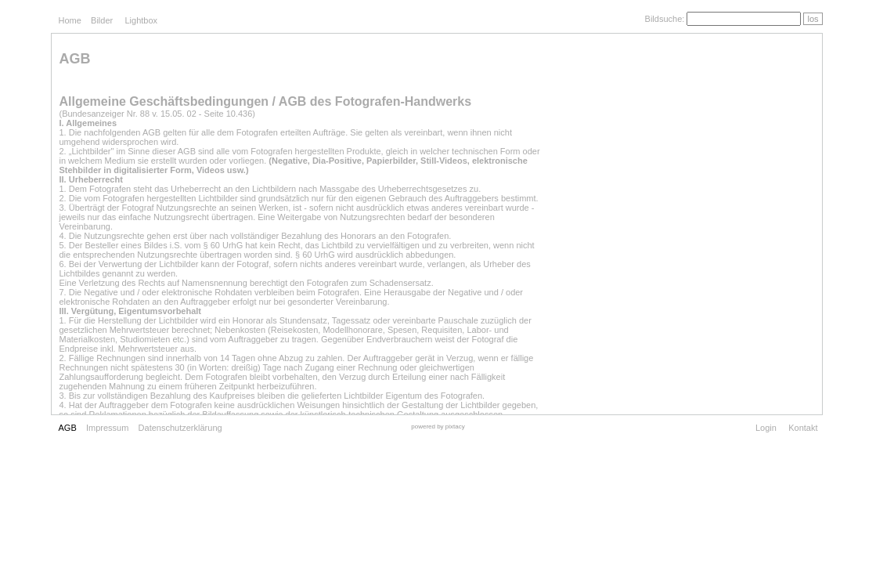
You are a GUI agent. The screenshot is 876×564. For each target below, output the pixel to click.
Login (766, 427)
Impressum (107, 427)
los (812, 19)
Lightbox (140, 20)
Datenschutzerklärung (180, 427)
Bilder (102, 20)
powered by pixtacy (437, 426)
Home (70, 20)
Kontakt (802, 427)
